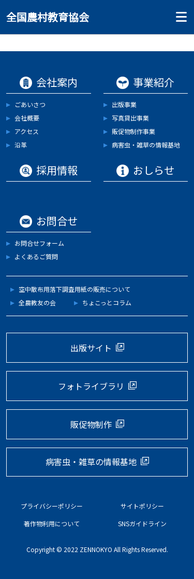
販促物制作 (91, 424)
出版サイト (91, 348)
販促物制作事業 (133, 131)
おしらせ (153, 170)
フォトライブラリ (91, 386)
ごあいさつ (30, 104)
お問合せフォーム (39, 243)
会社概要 (26, 117)
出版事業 (124, 104)
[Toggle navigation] (179, 17)
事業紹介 (153, 82)
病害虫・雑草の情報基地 (146, 144)
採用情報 (57, 170)
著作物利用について (52, 523)
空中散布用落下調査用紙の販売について (74, 289)
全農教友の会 (37, 302)
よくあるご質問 (36, 256)
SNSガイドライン (142, 523)
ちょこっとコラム (106, 302)
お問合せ (57, 221)
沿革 (20, 144)
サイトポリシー (142, 505)
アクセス (26, 131)
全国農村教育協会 (47, 16)
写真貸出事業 (130, 117)
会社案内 (57, 82)
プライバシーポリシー (52, 505)
